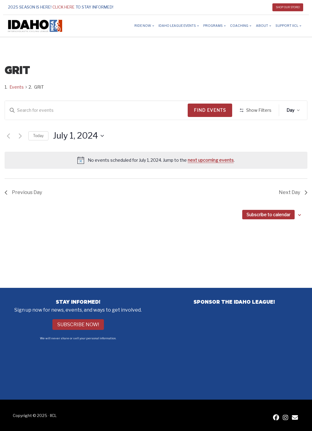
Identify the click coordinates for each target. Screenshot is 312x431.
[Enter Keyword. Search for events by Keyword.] (97, 110)
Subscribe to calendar (268, 232)
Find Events (212, 110)
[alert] (156, 178)
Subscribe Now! (78, 324)
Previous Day (23, 210)
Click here (63, 7)
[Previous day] (8, 153)
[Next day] (20, 153)
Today (38, 153)
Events (16, 87)
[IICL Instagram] (285, 418)
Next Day (293, 210)
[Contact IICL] (295, 418)
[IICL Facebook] (276, 418)
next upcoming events (211, 177)
